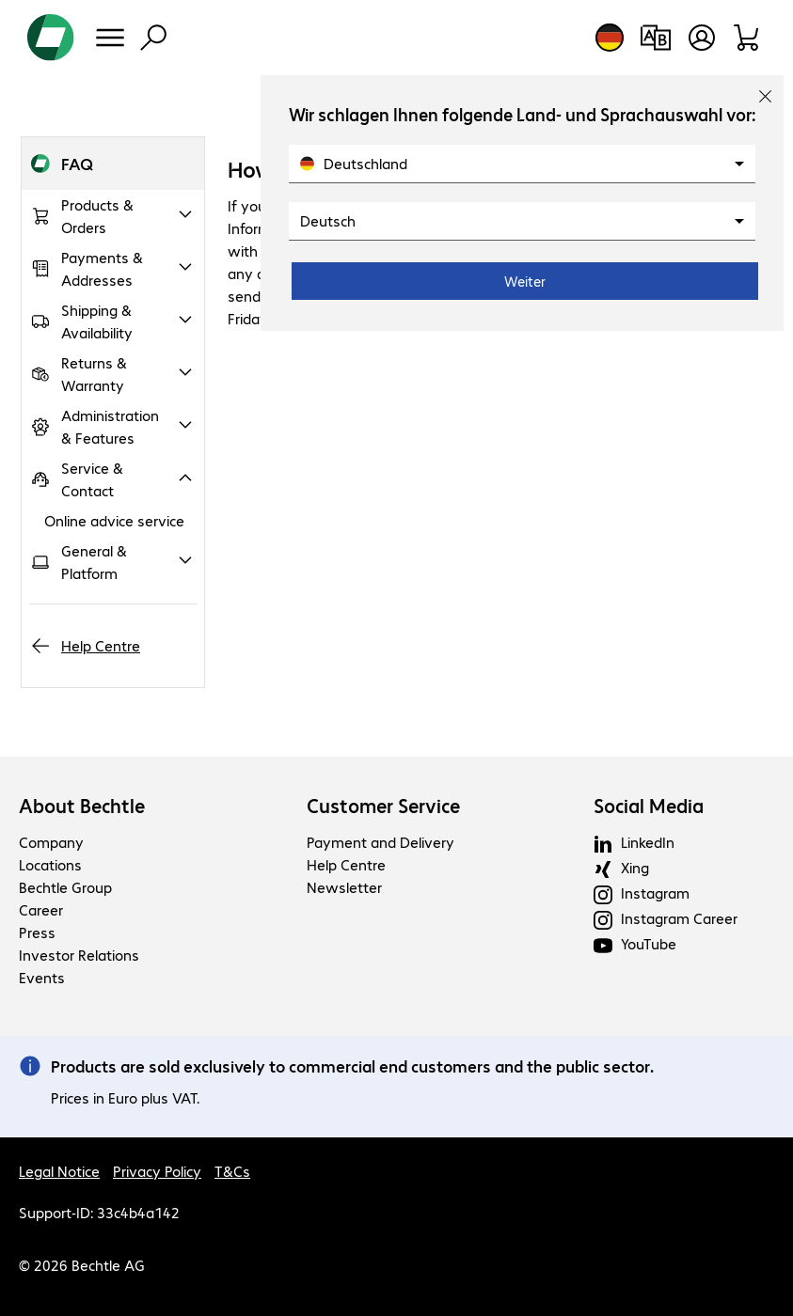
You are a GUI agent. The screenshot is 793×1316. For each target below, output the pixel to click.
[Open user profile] (702, 38)
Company (51, 842)
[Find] (153, 37)
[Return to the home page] (51, 37)
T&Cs (232, 1171)
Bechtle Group (65, 887)
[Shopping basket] (747, 37)
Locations (50, 864)
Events (42, 977)
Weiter (525, 281)
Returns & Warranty (94, 373)
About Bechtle (82, 805)
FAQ (77, 163)
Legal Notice (59, 1171)
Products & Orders (97, 216)
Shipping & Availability (97, 321)
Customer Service (383, 805)
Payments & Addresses (102, 268)
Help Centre (100, 645)
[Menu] (110, 37)
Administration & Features (110, 426)
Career (41, 909)
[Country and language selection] (609, 38)
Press (37, 932)
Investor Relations (79, 954)
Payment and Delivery (380, 842)
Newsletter (344, 887)
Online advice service (114, 520)
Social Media (649, 805)
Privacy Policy (157, 1171)
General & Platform (94, 561)
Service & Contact (92, 479)
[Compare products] (655, 37)
